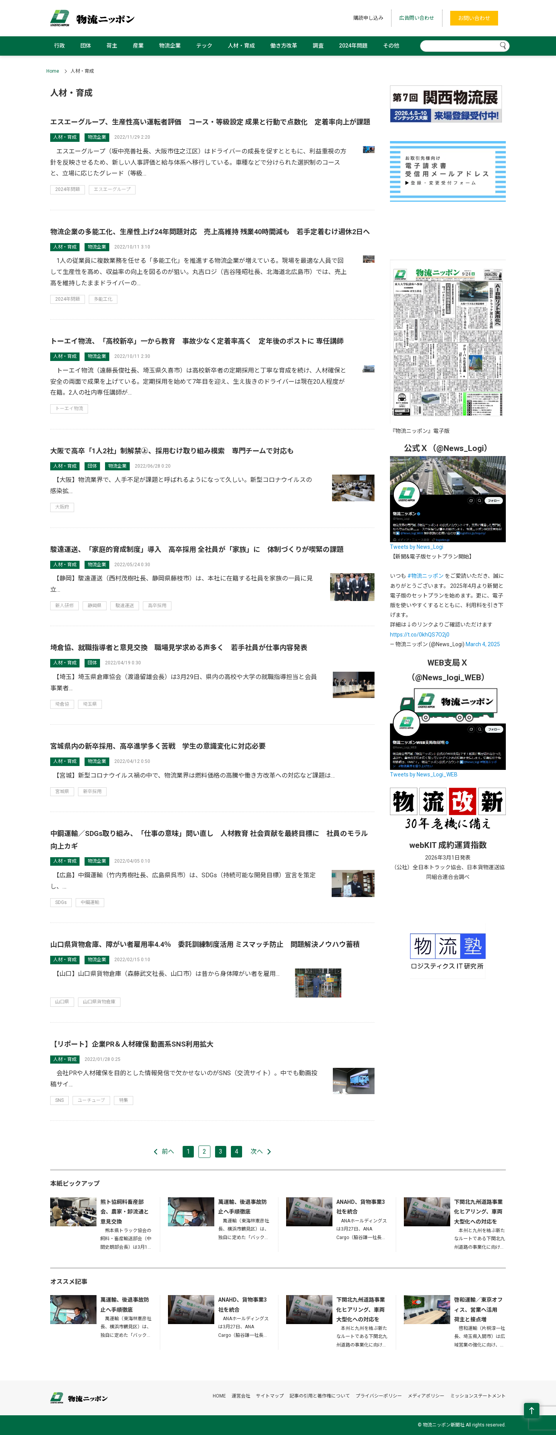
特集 (123, 1100)
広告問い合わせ (416, 18)
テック (204, 46)
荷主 (112, 46)
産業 (138, 46)
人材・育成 (241, 46)
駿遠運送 (124, 605)
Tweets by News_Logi (416, 547)
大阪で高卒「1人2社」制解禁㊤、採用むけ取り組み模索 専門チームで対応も (172, 451)
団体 (85, 46)
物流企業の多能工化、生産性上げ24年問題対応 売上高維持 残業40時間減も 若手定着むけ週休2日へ (210, 232)
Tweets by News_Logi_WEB (424, 774)
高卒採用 (157, 605)
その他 (391, 46)
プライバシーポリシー (379, 1396)
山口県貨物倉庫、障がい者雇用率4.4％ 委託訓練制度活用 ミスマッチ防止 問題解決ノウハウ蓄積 (205, 944)
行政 (59, 46)
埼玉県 (90, 704)
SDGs (61, 902)
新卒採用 (92, 791)
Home (52, 71)
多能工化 (103, 299)
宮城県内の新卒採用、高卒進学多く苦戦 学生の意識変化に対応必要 (158, 746)
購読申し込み (368, 18)
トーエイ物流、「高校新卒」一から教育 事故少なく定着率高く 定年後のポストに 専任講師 (197, 341)
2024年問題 (353, 46)
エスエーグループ (112, 189)
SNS (59, 1100)
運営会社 (241, 1396)
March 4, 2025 (483, 644)
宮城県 (62, 791)
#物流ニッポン (425, 576)
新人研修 (64, 605)
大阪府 (62, 507)
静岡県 (95, 605)
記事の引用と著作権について (320, 1396)
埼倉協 (62, 704)
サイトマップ (270, 1396)
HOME (219, 1396)
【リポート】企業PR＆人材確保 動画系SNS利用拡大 (132, 1044)
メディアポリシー (426, 1396)
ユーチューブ (91, 1100)
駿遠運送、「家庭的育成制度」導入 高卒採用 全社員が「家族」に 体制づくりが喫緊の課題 (197, 549)
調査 (318, 46)
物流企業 (170, 46)
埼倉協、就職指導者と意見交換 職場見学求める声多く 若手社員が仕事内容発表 (178, 647)
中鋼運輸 (90, 902)
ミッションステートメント (478, 1396)
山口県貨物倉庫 (99, 1001)
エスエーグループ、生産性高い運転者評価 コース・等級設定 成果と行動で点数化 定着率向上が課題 (210, 122)
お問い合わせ (474, 18)
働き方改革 (283, 46)
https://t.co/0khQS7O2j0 (419, 635)
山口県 (62, 1001)
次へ (257, 1151)
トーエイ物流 (69, 408)
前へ (168, 1151)
